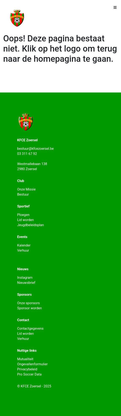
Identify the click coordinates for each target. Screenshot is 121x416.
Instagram (24, 278)
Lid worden (25, 220)
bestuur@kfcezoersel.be (35, 149)
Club (20, 181)
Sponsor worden (29, 308)
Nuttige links (27, 351)
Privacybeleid (27, 369)
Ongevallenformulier (32, 364)
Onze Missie (26, 189)
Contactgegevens (30, 328)
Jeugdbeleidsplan (30, 225)
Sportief (23, 206)
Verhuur (23, 250)
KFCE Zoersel (27, 140)
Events (22, 237)
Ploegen (23, 215)
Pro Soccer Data (29, 374)
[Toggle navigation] (115, 8)
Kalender (24, 245)
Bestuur (23, 194)
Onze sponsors (28, 303)
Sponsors (24, 295)
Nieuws (22, 269)
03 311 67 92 (27, 154)
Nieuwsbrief (26, 283)
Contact (23, 320)
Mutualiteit (25, 359)
